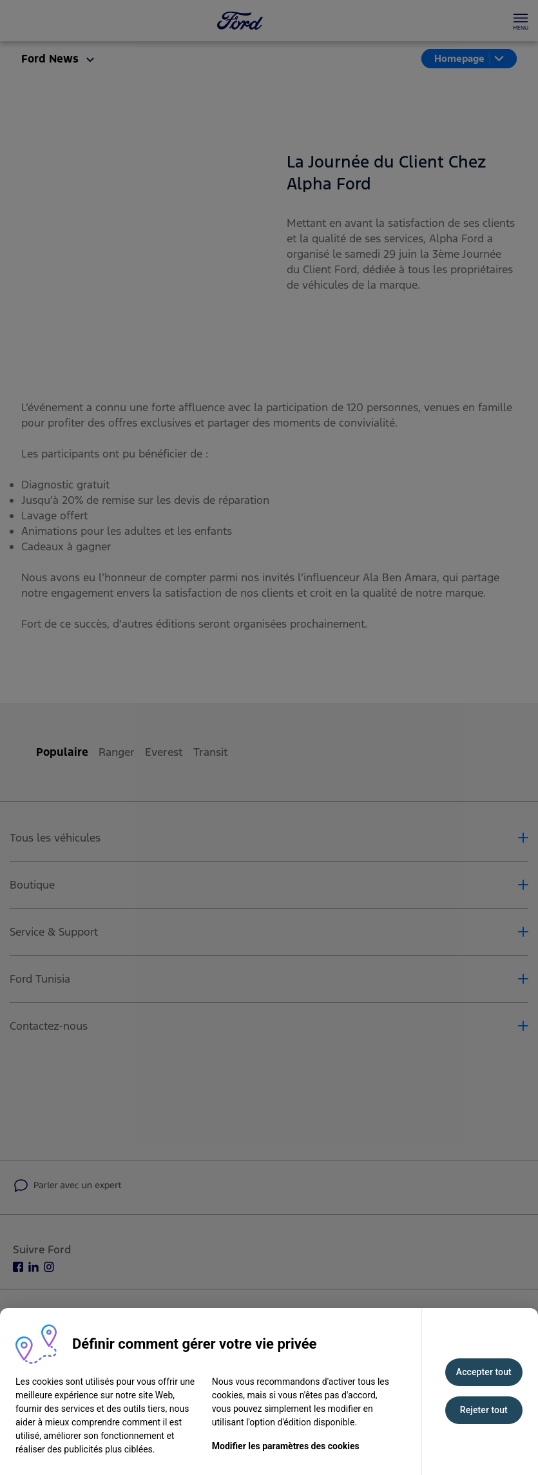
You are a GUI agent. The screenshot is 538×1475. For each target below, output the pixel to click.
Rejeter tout (484, 1410)
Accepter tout (484, 1372)
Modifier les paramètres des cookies (286, 1446)
